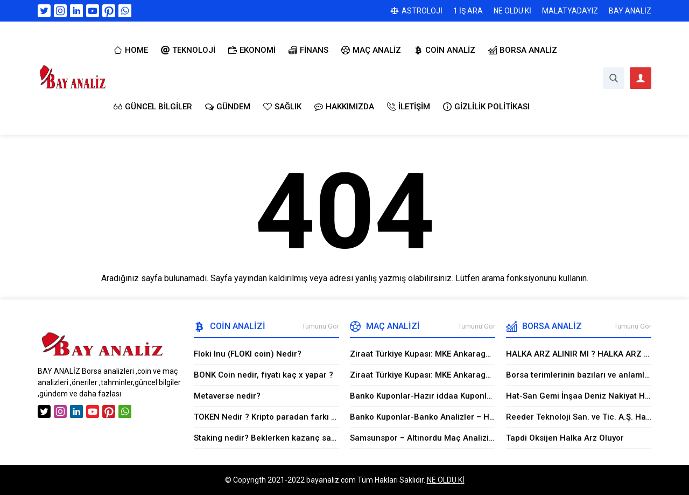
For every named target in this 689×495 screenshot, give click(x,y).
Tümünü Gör (320, 326)
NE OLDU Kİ (446, 480)
